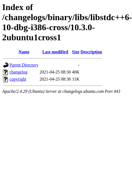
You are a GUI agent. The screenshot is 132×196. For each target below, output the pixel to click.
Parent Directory (24, 65)
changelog (18, 72)
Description (91, 52)
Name (24, 52)
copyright (18, 79)
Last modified (55, 52)
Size (75, 52)
